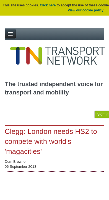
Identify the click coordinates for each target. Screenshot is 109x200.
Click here (48, 5)
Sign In (102, 114)
